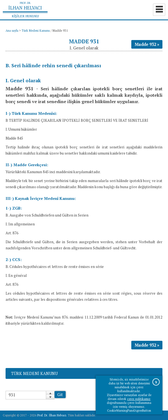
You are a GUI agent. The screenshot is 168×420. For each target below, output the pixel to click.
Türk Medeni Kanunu (36, 31)
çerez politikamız (138, 399)
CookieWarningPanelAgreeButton (129, 410)
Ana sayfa (12, 31)
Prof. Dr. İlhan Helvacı (51, 415)
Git (60, 394)
